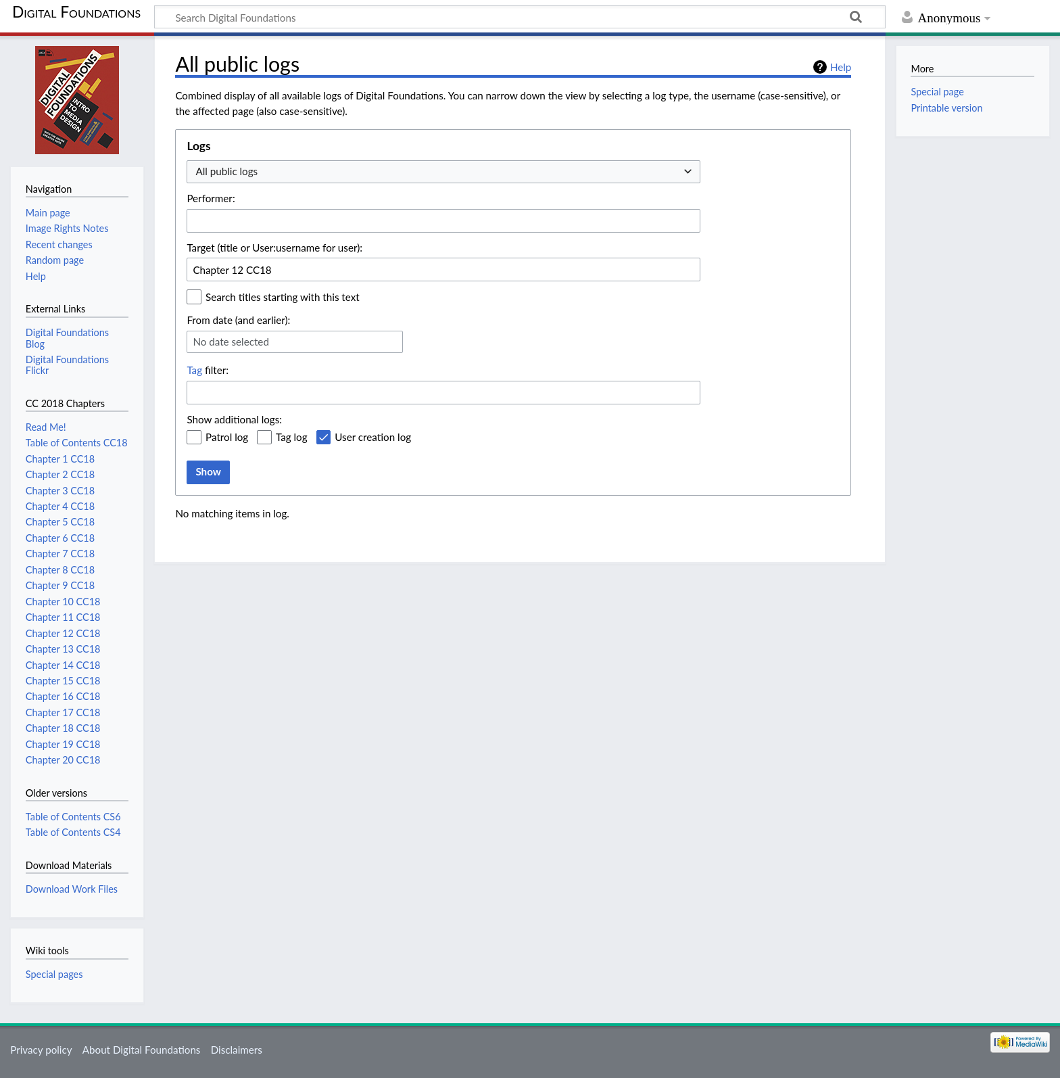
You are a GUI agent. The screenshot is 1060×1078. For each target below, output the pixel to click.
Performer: (211, 198)
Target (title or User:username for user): (274, 247)
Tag (194, 370)
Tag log (292, 437)
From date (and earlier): (238, 320)
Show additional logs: (234, 419)
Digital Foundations (76, 11)
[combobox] (443, 172)
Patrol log (227, 437)
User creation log (373, 437)
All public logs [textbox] (226, 171)
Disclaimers (236, 1050)
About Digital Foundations (141, 1050)
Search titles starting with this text (283, 297)
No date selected (231, 341)
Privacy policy (41, 1050)
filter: (207, 370)
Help (840, 67)
